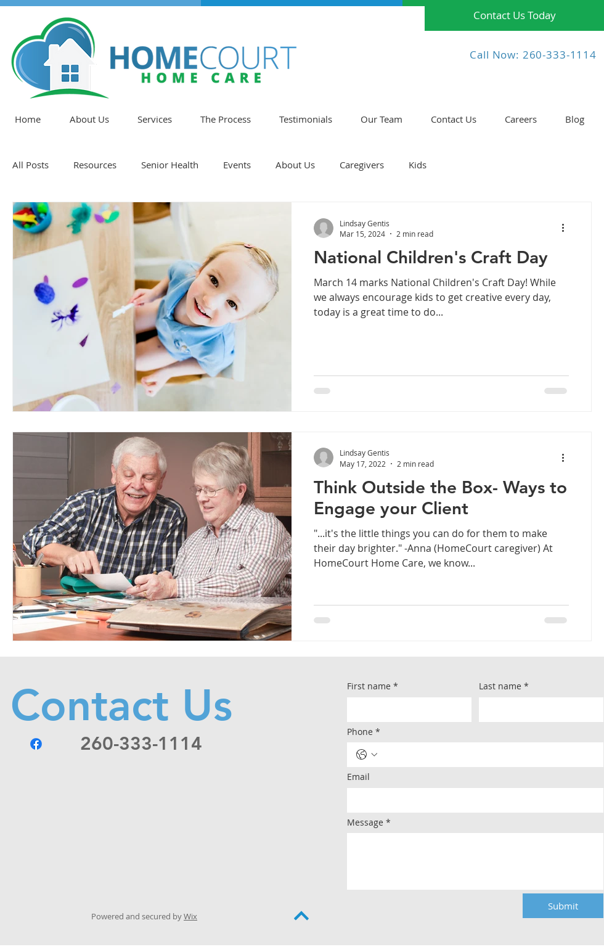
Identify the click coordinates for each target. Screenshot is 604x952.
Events (237, 164)
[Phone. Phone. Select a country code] (366, 754)
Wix (190, 916)
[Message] (475, 861)
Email (358, 776)
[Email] (471, 800)
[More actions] (567, 228)
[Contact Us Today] (514, 15)
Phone (363, 732)
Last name (504, 686)
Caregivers (362, 164)
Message (369, 822)
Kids (417, 164)
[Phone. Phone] (487, 754)
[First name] (405, 709)
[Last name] (537, 709)
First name (372, 686)
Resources (94, 164)
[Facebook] (36, 744)
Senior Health (169, 164)
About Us (295, 164)
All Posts (30, 164)
